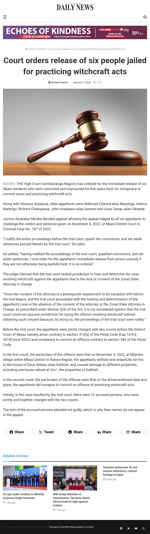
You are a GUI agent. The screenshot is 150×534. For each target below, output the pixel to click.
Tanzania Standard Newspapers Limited (71, 526)
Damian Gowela (59, 82)
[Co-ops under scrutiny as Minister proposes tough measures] (25, 478)
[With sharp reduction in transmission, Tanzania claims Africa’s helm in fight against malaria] (75, 478)
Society (41, 49)
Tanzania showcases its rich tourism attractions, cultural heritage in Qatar (120, 471)
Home (30, 49)
